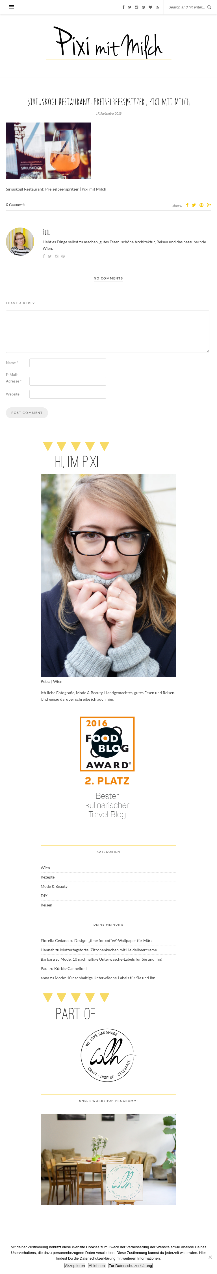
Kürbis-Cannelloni (70, 968)
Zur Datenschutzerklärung (130, 1266)
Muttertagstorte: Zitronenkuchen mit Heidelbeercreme (108, 949)
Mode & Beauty (54, 886)
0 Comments (15, 204)
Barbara (48, 959)
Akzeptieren (75, 1266)
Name (12, 362)
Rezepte (48, 877)
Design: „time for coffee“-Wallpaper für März (113, 940)
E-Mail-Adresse (13, 377)
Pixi (46, 232)
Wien (45, 867)
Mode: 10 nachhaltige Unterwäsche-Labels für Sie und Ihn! (111, 959)
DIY (44, 895)
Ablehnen (97, 1266)
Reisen (46, 904)
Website (12, 394)
